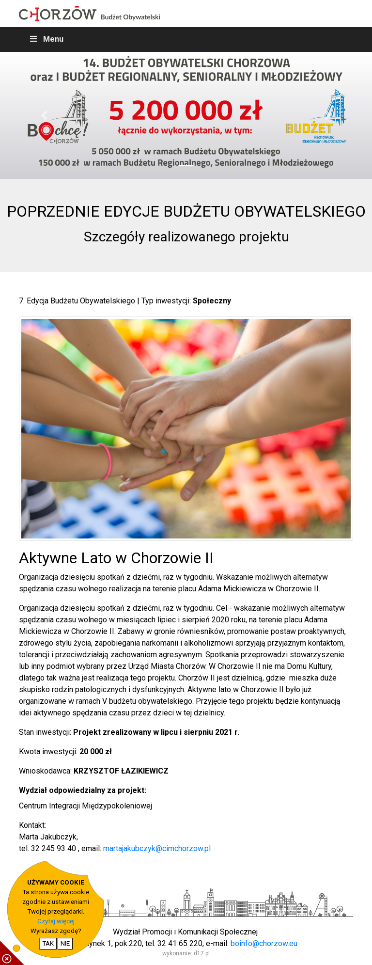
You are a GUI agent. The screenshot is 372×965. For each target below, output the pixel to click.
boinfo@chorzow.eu (264, 943)
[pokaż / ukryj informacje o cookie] (12, 953)
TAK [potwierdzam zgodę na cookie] (48, 943)
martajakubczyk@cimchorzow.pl (157, 848)
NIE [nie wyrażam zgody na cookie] (65, 943)
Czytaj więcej (56, 921)
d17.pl (202, 953)
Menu (46, 39)
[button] (44, 115)
